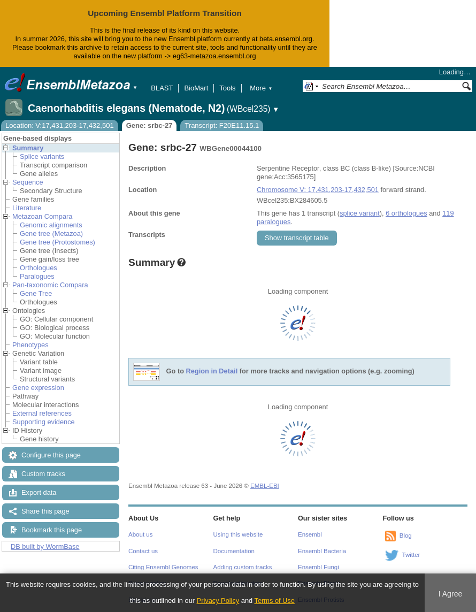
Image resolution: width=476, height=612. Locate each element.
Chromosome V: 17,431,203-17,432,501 (318, 190)
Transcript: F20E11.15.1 (222, 125)
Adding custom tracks (242, 567)
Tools (227, 88)
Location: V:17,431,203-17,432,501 (59, 125)
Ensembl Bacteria (322, 551)
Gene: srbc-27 (149, 125)
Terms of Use (275, 600)
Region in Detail (212, 371)
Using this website (238, 534)
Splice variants (42, 156)
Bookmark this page (51, 530)
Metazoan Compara (42, 216)
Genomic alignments (51, 225)
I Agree (451, 594)
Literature (26, 208)
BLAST (162, 88)
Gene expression (38, 388)
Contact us (143, 551)
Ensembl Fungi (318, 567)
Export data (38, 492)
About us (140, 534)
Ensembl (310, 534)
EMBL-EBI (264, 486)
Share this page (45, 511)
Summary (27, 148)
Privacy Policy (218, 600)
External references (42, 413)
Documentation (234, 551)
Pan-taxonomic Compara (50, 285)
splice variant (360, 213)
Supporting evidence (43, 422)
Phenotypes (30, 345)
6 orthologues (406, 213)
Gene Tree (36, 293)
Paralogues (37, 276)
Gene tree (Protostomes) (57, 242)
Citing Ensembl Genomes (163, 567)
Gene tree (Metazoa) (51, 234)
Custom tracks (43, 474)
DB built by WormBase (45, 546)
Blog (406, 535)
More (261, 88)
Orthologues (38, 268)
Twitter (411, 555)
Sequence (27, 182)
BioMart (196, 88)
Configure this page (51, 455)
